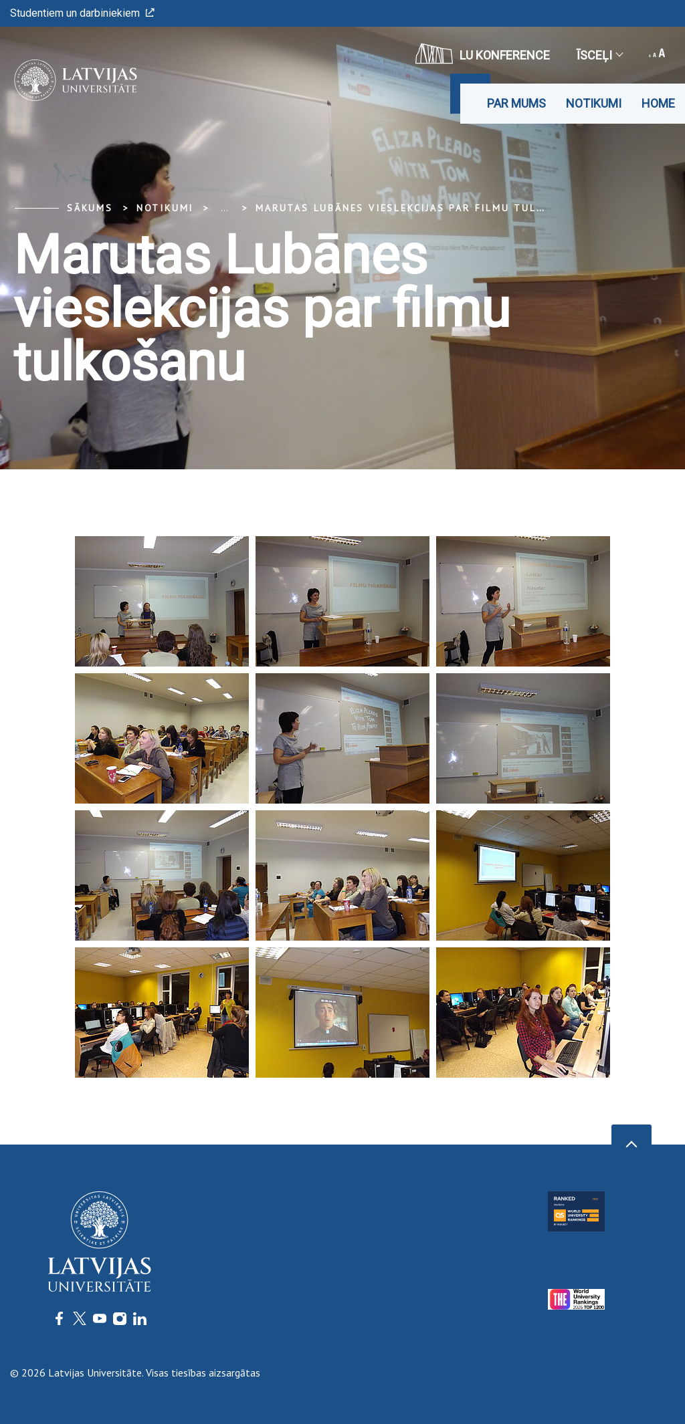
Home (658, 103)
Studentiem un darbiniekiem (82, 13)
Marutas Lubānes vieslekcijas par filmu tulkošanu (418, 208)
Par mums (516, 103)
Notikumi (593, 103)
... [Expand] (224, 208)
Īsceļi (599, 55)
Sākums (90, 208)
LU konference (482, 53)
